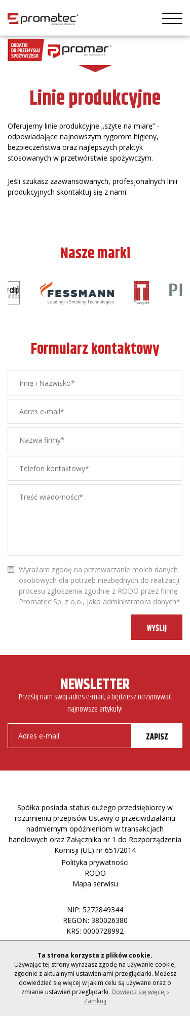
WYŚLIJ (157, 628)
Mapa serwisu (95, 883)
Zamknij (95, 1001)
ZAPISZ (157, 737)
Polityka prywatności (95, 862)
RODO (95, 873)
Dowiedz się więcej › (140, 992)
